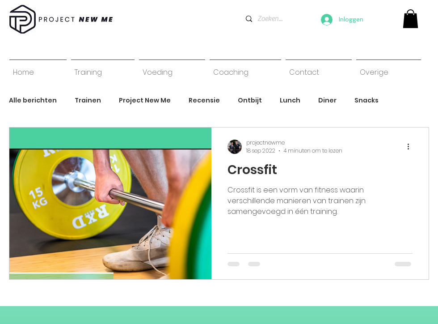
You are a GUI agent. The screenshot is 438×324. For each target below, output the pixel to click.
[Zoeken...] (270, 19)
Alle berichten (33, 100)
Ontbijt (250, 100)
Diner (327, 100)
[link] (410, 18)
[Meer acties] (411, 146)
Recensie (204, 100)
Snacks (366, 100)
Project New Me (145, 100)
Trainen (88, 100)
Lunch (290, 100)
